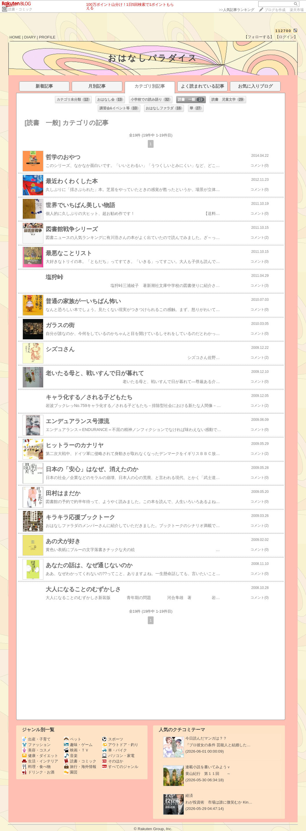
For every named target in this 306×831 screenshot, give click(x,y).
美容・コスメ (36, 750)
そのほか (112, 761)
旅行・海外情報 (80, 766)
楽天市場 (297, 10)
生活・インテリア (40, 761)
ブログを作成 (275, 10)
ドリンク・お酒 (38, 772)
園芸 (71, 772)
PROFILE (47, 37)
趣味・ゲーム (78, 744)
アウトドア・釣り (120, 744)
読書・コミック (20, 9)
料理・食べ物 (36, 766)
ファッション (36, 744)
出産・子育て (36, 739)
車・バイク (114, 750)
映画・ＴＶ (76, 750)
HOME (15, 37)
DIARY (30, 37)
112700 (283, 31)
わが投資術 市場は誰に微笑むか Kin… (218, 802)
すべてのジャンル (120, 766)
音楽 (71, 755)
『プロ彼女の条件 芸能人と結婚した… (217, 745)
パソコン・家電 (118, 755)
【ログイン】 (286, 37)
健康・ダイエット (40, 755)
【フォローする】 (259, 37)
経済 (189, 795)
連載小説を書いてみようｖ (208, 767)
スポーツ (112, 739)
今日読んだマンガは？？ (206, 738)
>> (236, 10)
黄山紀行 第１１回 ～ (208, 773)
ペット (72, 739)
